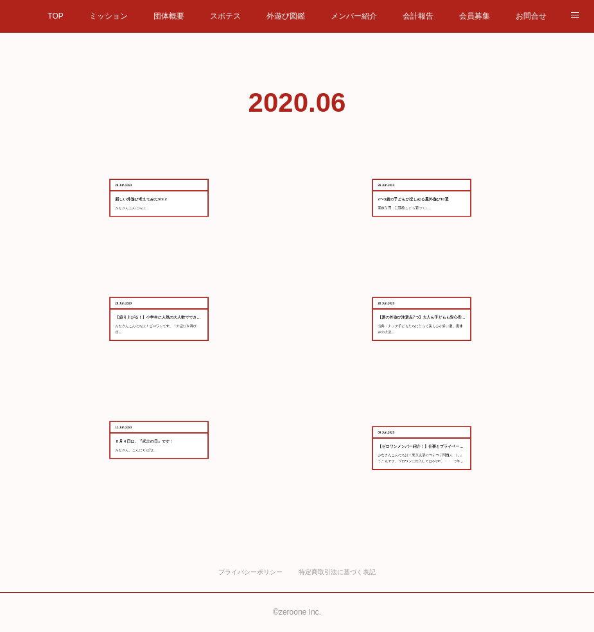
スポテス (225, 16)
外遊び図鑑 (285, 16)
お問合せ (531, 16)
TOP (55, 16)
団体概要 (168, 16)
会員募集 (474, 16)
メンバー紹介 (354, 16)
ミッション (108, 16)
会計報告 (418, 16)
